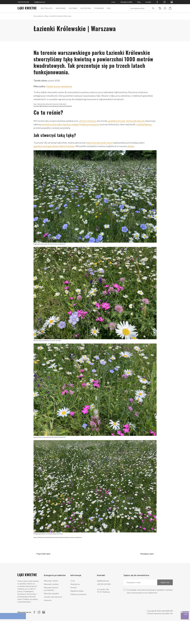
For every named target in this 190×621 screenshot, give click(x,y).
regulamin (160, 590)
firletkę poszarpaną (89, 124)
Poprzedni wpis (43, 553)
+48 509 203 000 (23, 2)
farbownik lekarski (135, 120)
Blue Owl (169, 613)
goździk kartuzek (116, 120)
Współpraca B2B (126, 2)
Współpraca (75, 584)
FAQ (109, 8)
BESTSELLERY (47, 8)
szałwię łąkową (143, 124)
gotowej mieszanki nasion (100, 142)
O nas (113, 2)
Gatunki (73, 8)
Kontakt (148, 2)
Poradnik (99, 8)
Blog (138, 2)
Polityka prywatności (78, 594)
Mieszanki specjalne (51, 593)
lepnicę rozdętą (70, 124)
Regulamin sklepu (77, 591)
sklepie (130, 146)
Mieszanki (61, 8)
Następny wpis (146, 553)
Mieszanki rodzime (51, 581)
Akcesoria (85, 8)
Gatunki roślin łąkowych (53, 597)
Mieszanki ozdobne (51, 584)
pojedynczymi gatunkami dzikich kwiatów (54, 146)
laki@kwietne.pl (39, 2)
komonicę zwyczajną (52, 124)
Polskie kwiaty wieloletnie (59, 86)
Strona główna (38, 16)
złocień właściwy (87, 120)
